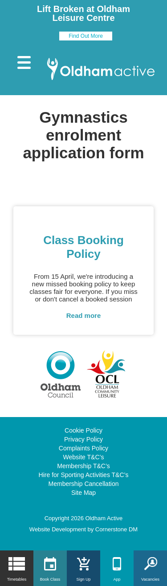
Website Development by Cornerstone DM (83, 529)
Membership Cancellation (84, 483)
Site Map (83, 492)
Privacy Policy (83, 439)
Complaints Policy (83, 448)
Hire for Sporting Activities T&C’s (84, 474)
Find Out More (86, 36)
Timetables (17, 579)
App (116, 579)
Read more (83, 315)
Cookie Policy (83, 430)
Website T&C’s (83, 457)
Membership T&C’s (83, 466)
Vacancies (150, 579)
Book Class (50, 579)
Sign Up (83, 579)
